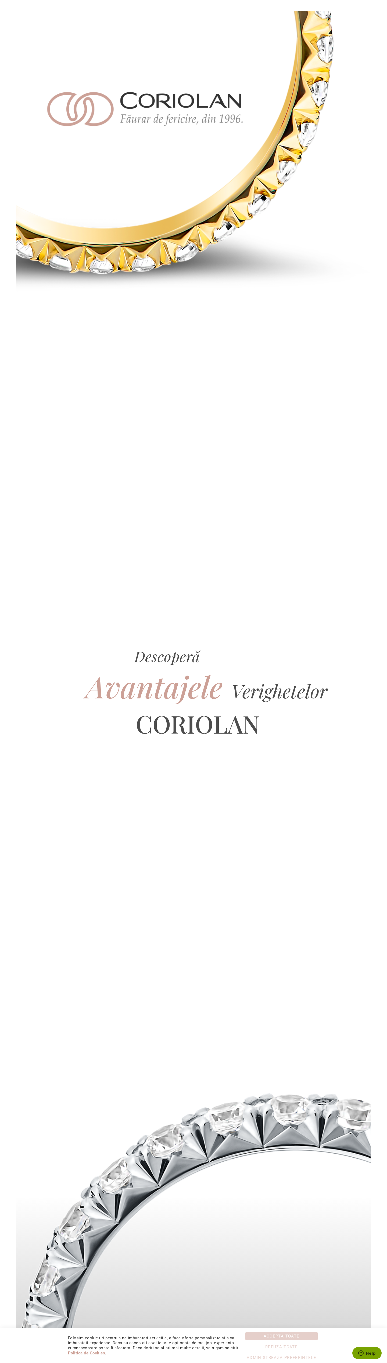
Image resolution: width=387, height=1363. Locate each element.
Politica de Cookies (86, 1353)
